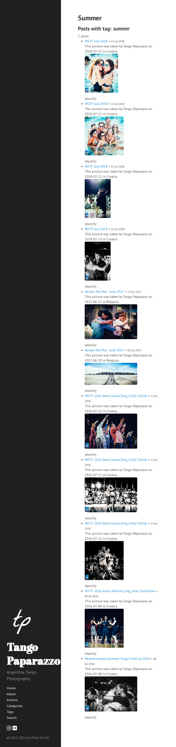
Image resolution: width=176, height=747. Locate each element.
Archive (12, 700)
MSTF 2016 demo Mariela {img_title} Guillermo (120, 591)
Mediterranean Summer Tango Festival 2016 (117, 658)
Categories (15, 706)
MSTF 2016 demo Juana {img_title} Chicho (116, 396)
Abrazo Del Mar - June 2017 (104, 291)
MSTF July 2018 (96, 41)
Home (11, 688)
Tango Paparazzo (33, 653)
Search (12, 718)
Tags (10, 712)
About (11, 694)
